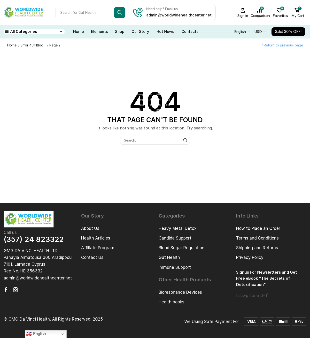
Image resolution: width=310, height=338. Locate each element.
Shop (119, 31)
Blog (39, 45)
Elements (99, 31)
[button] (38, 278)
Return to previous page (283, 45)
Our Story (140, 31)
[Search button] (119, 12)
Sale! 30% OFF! (288, 31)
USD (258, 32)
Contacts (189, 31)
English (240, 32)
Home (78, 31)
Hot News (165, 31)
